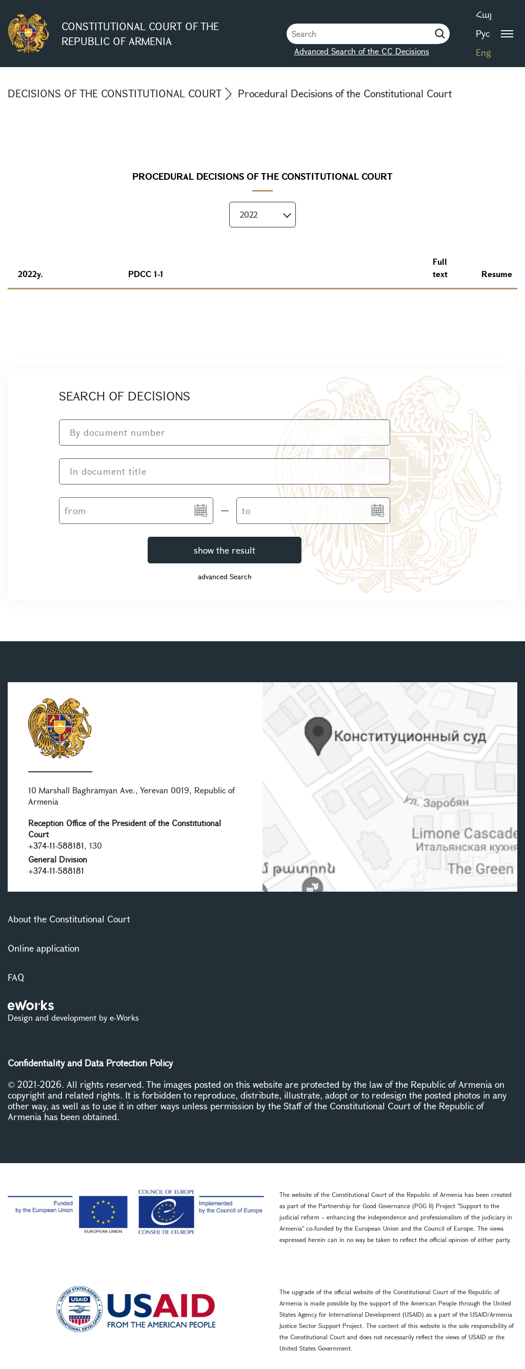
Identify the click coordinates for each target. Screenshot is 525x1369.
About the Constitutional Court (69, 919)
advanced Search (225, 576)
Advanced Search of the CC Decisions (361, 51)
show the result (224, 550)
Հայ (484, 14)
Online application (43, 948)
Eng (483, 52)
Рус (483, 33)
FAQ (16, 977)
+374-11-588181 (56, 845)
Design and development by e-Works (73, 1017)
